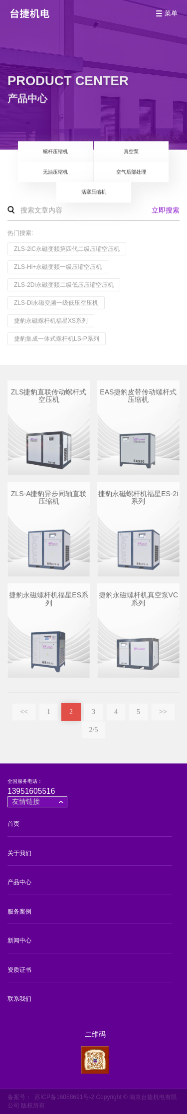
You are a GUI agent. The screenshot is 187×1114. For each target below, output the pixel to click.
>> (163, 715)
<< (24, 715)
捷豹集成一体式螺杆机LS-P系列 (56, 339)
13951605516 (31, 791)
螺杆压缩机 (55, 152)
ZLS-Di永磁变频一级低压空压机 (56, 303)
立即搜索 (166, 210)
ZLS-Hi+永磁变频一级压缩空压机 (58, 267)
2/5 (93, 733)
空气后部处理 (131, 172)
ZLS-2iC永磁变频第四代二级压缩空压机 (67, 249)
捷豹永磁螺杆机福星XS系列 (51, 321)
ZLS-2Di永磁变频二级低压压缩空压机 (64, 285)
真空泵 (131, 152)
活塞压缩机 (93, 192)
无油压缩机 (55, 172)
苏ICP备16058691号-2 (64, 1097)
